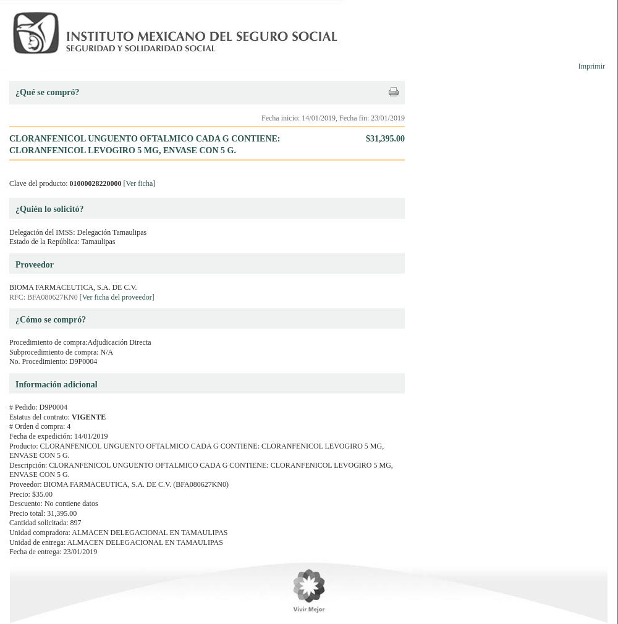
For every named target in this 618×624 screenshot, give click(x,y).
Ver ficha (139, 183)
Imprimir (591, 66)
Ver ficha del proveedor (117, 297)
